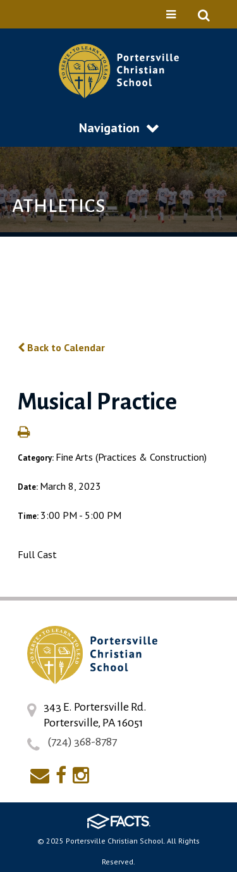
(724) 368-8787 (82, 741)
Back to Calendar (61, 347)
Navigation (119, 128)
